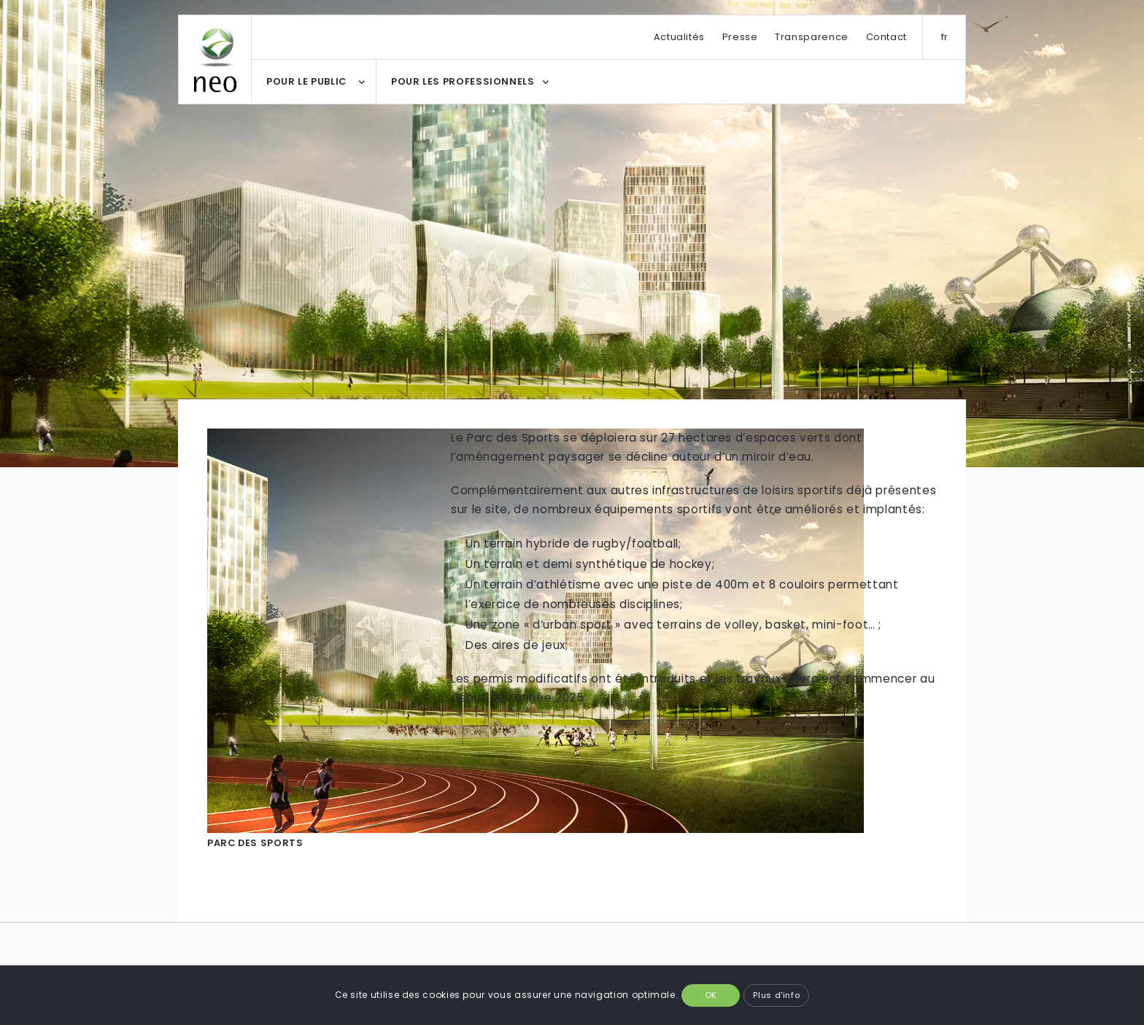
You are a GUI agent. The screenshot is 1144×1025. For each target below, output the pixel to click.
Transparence (812, 37)
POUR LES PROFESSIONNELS (463, 81)
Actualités (679, 37)
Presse (740, 37)
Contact (886, 37)
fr (944, 37)
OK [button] (711, 995)
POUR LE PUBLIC (306, 81)
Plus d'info (776, 995)
